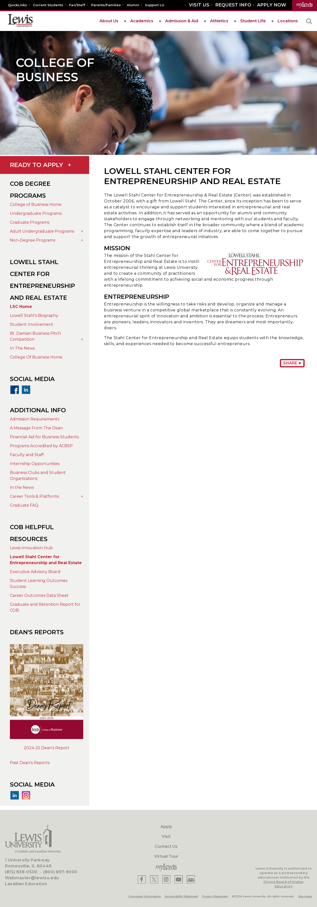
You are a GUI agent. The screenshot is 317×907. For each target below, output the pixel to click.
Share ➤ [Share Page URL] (292, 363)
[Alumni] (133, 4)
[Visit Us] (199, 5)
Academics (141, 21)
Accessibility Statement (181, 896)
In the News (22, 487)
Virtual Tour (166, 856)
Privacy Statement (215, 896)
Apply (166, 826)
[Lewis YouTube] (178, 879)
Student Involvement (31, 324)
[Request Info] (233, 5)
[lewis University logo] (20, 21)
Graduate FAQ (24, 505)
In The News (22, 348)
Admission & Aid (181, 21)
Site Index (305, 896)
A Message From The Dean (36, 428)
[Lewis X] (154, 879)
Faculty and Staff (27, 454)
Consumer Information (144, 896)
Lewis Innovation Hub (31, 548)
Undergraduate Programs (36, 213)
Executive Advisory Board (35, 571)
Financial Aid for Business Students (44, 437)
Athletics (219, 21)
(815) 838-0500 (21, 872)
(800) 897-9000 (60, 872)
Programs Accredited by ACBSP (41, 445)
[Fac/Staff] (77, 4)
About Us (109, 21)
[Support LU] (154, 4)
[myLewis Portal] (304, 5)
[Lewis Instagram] (166, 879)
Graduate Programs (29, 222)
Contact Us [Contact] (166, 846)
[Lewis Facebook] (142, 879)
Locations (288, 21)
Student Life (253, 21)
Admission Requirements (34, 419)
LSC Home (21, 306)
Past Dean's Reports (30, 762)
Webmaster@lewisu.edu (32, 878)
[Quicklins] (17, 4)
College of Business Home (35, 204)
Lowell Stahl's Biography (34, 315)
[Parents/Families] (106, 4)
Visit (166, 836)
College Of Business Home (36, 357)
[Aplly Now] (271, 5)
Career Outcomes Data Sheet (39, 595)
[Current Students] (48, 4)
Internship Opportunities (34, 463)
